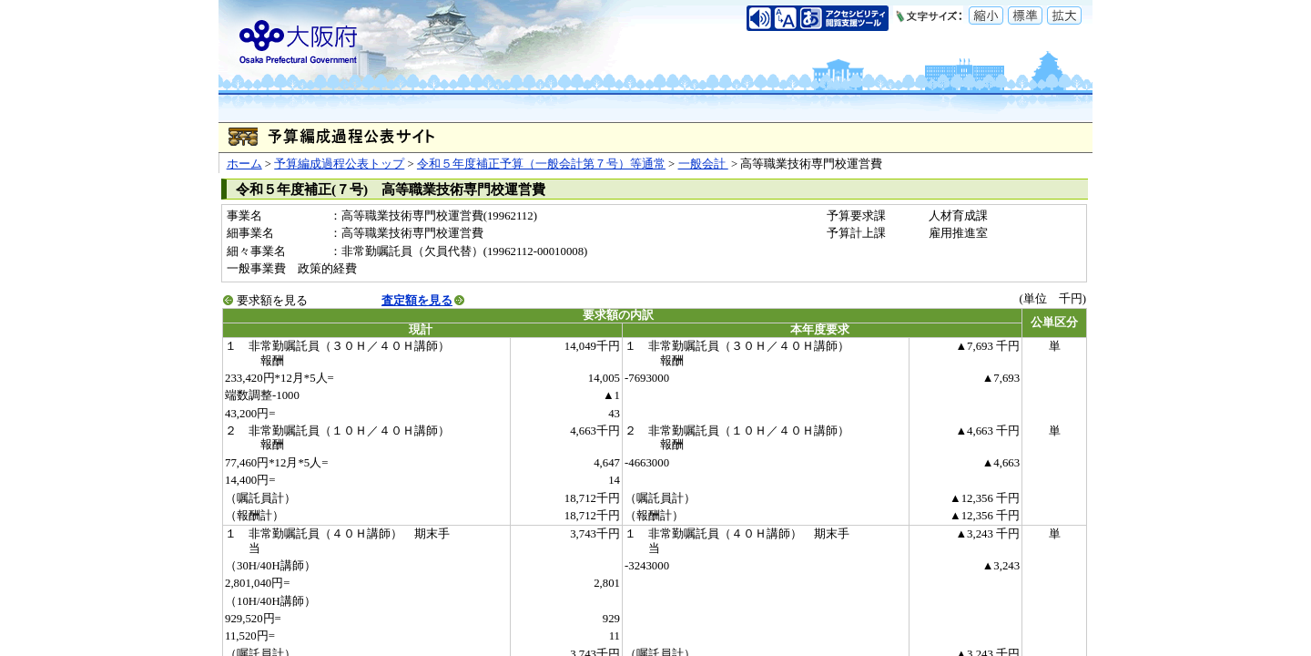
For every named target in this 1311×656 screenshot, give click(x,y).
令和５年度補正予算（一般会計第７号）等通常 (541, 164)
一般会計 (703, 164)
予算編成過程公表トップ (339, 164)
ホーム (244, 164)
